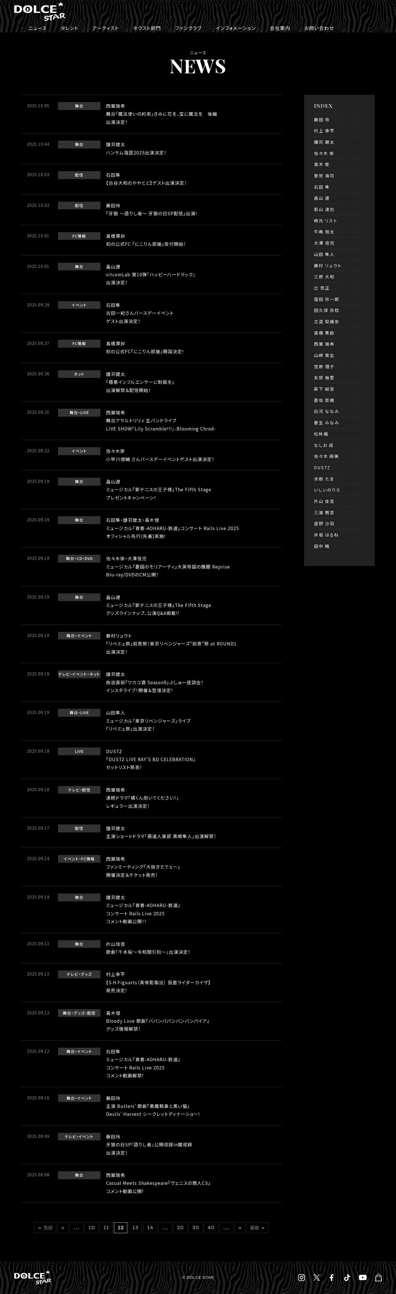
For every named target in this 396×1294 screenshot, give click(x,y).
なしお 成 (324, 445)
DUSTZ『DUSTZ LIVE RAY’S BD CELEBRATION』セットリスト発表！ (151, 759)
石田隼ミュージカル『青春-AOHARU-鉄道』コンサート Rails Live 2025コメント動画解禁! (143, 1063)
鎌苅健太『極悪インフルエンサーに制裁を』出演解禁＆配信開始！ (140, 382)
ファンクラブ (188, 28)
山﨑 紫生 (324, 355)
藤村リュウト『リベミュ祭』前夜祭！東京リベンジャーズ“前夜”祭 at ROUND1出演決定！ (171, 643)
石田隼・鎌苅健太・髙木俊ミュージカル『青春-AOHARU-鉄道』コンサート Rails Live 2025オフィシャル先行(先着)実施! (172, 528)
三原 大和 (324, 276)
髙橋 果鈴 (324, 333)
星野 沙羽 (324, 523)
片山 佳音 (324, 501)
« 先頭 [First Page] (45, 1227)
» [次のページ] (240, 1227)
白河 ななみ (326, 411)
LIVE (84, 412)
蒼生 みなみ (326, 422)
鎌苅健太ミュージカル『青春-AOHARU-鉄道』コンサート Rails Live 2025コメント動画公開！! (143, 909)
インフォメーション (236, 28)
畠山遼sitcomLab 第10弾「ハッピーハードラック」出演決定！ (150, 274)
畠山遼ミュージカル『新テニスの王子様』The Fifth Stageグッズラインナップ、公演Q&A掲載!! (158, 605)
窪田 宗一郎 (326, 299)
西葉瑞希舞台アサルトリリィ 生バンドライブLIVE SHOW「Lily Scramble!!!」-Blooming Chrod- (161, 420)
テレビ (64, 674)
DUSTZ (322, 467)
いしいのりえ (327, 490)
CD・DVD (85, 558)
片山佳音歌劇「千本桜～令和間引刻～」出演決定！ (148, 948)
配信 (79, 175)
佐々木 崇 (324, 153)
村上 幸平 (324, 131)
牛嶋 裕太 (324, 231)
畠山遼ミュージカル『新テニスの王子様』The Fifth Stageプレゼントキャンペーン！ (158, 489)
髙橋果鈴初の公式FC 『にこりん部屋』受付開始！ (146, 240)
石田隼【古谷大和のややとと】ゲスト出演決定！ (146, 179)
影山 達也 (324, 209)
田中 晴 (322, 546)
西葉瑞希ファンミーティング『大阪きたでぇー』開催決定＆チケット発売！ (143, 867)
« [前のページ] (63, 1227)
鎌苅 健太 (324, 142)
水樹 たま (324, 479)
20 (180, 1227)
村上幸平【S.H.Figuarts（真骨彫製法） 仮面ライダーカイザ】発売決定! (158, 982)
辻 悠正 (322, 288)
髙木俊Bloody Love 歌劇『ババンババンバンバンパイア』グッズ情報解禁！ (158, 1021)
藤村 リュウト (328, 265)
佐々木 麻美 (326, 456)
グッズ (86, 974)
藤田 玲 (322, 119)
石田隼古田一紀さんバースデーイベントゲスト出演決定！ (140, 313)
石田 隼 (322, 187)
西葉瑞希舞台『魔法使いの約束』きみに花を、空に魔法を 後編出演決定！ (161, 114)
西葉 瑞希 (324, 344)
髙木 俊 (322, 164)
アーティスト (105, 28)
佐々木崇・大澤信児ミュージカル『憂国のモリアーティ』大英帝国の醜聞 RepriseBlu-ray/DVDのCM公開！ (168, 566)
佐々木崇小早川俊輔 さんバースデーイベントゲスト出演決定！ (160, 455)
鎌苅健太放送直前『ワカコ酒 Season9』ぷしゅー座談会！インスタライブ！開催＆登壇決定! (155, 682)
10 (91, 1227)
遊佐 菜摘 (324, 400)
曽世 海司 (324, 175)
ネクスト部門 (147, 28)
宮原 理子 (324, 366)
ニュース (37, 28)
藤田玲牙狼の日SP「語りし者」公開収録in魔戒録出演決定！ (149, 1144)
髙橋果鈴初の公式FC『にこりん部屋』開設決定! (145, 347)
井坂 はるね (326, 535)
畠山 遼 (322, 198)
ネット (79, 374)
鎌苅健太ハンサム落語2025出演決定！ (136, 148)
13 (135, 1227)
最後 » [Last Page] (257, 1227)
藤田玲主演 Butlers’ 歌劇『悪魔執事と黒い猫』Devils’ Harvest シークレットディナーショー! (153, 1106)
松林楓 (321, 434)
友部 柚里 (324, 377)
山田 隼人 (324, 254)
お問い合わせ (319, 28)
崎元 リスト (325, 220)
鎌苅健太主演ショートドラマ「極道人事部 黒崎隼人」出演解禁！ (163, 832)
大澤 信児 (324, 243)
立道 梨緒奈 (326, 321)
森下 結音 (324, 389)
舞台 (79, 106)
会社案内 (280, 28)
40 (211, 1227)
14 (150, 1227)
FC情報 (79, 236)
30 (195, 1227)
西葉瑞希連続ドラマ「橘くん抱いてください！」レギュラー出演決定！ (142, 798)
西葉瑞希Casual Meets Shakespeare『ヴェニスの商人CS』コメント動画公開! (158, 1183)
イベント (79, 305)
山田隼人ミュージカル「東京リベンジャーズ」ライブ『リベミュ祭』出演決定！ (148, 720)
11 (106, 1227)
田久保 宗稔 (326, 310)
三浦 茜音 (324, 512)
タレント (69, 28)
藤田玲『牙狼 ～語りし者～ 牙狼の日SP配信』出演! (151, 209)
